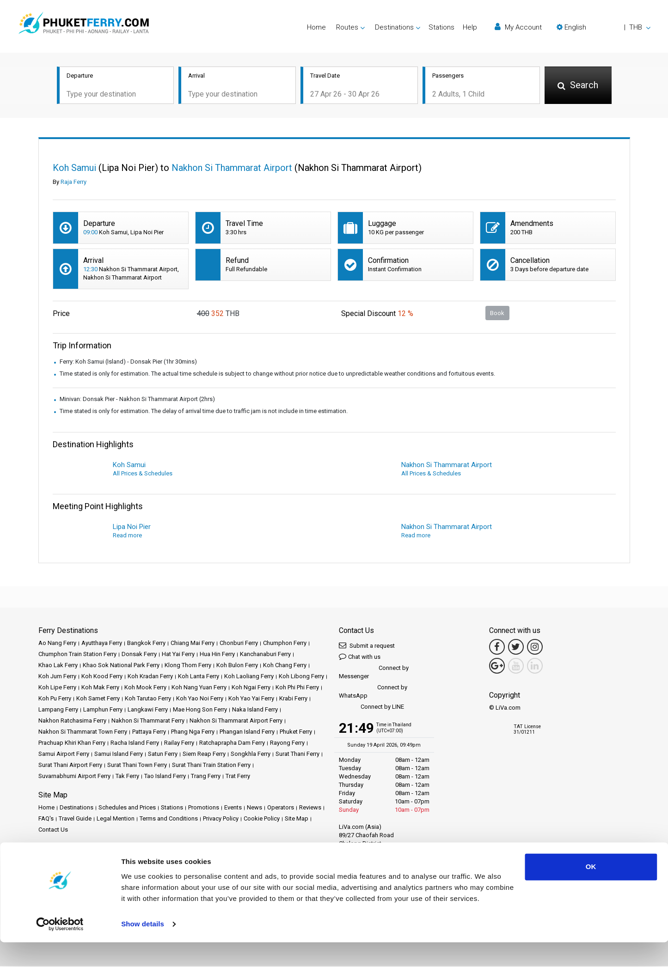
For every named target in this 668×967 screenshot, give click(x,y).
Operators (280, 808)
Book (497, 313)
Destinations (76, 808)
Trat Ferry (238, 776)
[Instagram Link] (535, 648)
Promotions (203, 808)
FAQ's (46, 819)
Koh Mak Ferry (100, 688)
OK (591, 892)
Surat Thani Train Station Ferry (211, 765)
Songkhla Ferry (250, 754)
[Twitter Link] (516, 648)
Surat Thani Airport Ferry (70, 765)
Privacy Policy (221, 819)
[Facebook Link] (497, 648)
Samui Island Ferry (118, 754)
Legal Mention (116, 819)
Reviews (310, 808)
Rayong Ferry (287, 743)
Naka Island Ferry (255, 710)
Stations (441, 27)
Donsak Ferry (139, 654)
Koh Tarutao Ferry (148, 699)
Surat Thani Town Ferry (137, 765)
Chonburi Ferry (239, 643)
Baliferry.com (103, 861)
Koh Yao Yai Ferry (251, 699)
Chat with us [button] (359, 657)
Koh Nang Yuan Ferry (199, 688)
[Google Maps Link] (497, 667)
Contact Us (53, 830)
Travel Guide (75, 819)
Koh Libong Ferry (301, 677)
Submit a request (367, 646)
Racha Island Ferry (134, 743)
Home (316, 27)
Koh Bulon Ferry (237, 666)
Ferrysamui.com (59, 861)
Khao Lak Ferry (58, 666)
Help (470, 27)
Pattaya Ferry (149, 732)
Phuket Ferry (296, 732)
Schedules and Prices (127, 808)
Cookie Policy (262, 819)
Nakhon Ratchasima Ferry (72, 721)
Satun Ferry (163, 754)
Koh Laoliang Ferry (249, 677)
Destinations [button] (394, 27)
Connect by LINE (371, 708)
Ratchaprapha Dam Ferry (232, 743)
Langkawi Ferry (148, 710)
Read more (127, 536)
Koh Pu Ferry (54, 699)
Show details (142, 949)
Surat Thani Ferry (297, 754)
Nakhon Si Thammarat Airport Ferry (236, 721)
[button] (603, 27)
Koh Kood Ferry (102, 677)
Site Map (296, 819)
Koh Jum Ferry (57, 677)
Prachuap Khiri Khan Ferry (71, 743)
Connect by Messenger (374, 673)
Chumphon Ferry (284, 643)
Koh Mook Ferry (145, 688)
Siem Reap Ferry (204, 754)
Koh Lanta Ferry (198, 677)
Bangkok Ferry (146, 643)
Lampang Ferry (58, 710)
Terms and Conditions (169, 819)
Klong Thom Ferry (188, 666)
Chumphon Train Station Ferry (77, 654)
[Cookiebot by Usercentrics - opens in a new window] (59, 949)
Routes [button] (347, 27)
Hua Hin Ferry (217, 654)
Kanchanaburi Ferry (265, 654)
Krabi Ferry (293, 699)
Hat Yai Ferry (178, 654)
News (254, 808)
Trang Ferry (206, 776)
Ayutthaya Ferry (101, 643)
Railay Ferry (179, 743)
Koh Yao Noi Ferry (199, 699)
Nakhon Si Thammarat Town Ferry (82, 732)
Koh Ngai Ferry (251, 688)
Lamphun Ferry (103, 710)
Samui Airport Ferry (63, 754)
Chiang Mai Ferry (192, 643)
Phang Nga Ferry (192, 732)
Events (233, 808)
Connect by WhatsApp (373, 692)
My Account (518, 27)
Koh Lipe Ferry (57, 688)
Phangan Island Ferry (247, 732)
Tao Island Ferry (165, 776)
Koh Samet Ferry (98, 699)
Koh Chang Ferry (284, 666)
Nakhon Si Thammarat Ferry (147, 721)
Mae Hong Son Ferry (200, 710)
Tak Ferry (127, 776)
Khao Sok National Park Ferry (121, 666)
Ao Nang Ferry (57, 643)
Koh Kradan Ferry (150, 677)
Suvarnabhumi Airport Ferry (74, 776)
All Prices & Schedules (142, 474)
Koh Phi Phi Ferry (297, 688)
